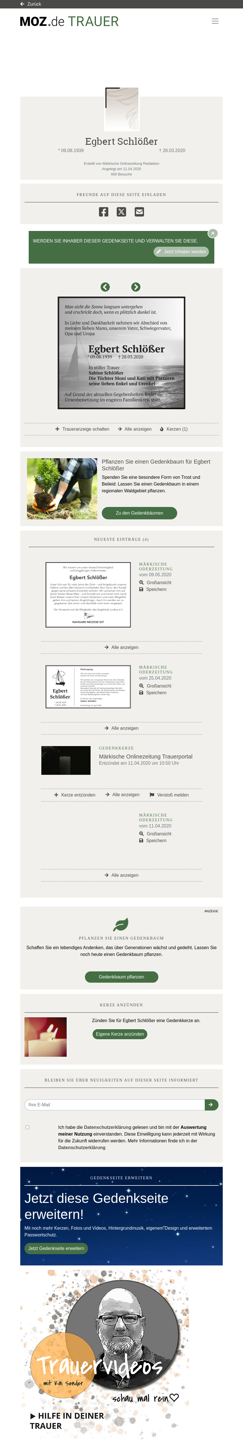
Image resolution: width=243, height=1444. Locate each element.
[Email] (139, 211)
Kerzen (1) (174, 429)
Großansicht (155, 582)
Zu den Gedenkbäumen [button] (139, 513)
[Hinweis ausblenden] (213, 233)
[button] (106, 289)
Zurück (30, 4)
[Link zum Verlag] (69, 21)
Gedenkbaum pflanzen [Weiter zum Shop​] (121, 976)
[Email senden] (114, 1105)
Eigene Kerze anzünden (120, 1034)
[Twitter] (121, 211)
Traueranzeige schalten (82, 429)
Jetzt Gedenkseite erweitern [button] (56, 1248)
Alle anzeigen (135, 429)
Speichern (153, 589)
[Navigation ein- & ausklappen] (215, 21)
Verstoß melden (169, 795)
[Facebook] (103, 211)
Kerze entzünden (74, 795)
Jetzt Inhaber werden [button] (181, 251)
